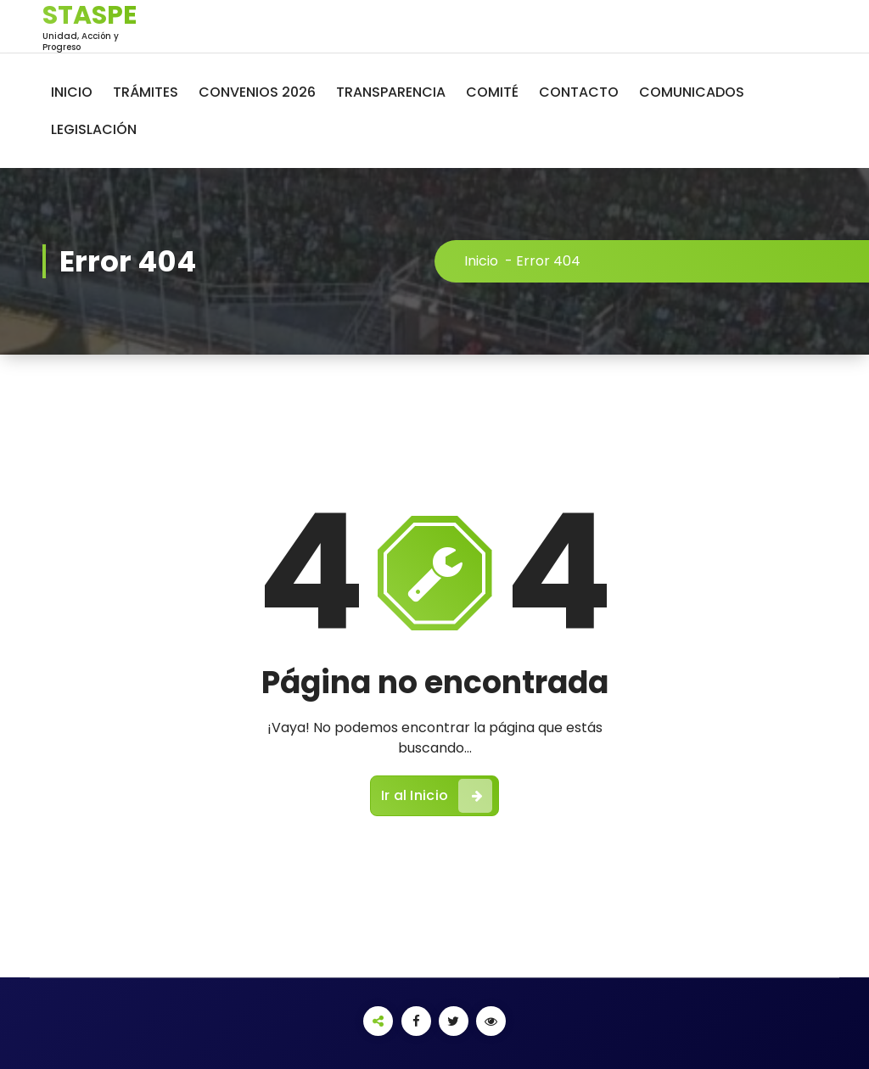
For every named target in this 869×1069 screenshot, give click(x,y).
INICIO (72, 92)
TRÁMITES (145, 92)
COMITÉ (492, 92)
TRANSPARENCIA (391, 92)
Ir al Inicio (437, 796)
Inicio (481, 261)
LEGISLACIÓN (94, 129)
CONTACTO (579, 92)
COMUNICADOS (691, 92)
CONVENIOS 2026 (257, 92)
